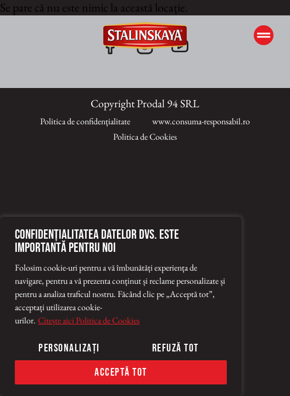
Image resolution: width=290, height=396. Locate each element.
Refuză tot (175, 348)
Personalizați (69, 348)
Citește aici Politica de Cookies (89, 320)
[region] (121, 306)
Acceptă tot (120, 372)
